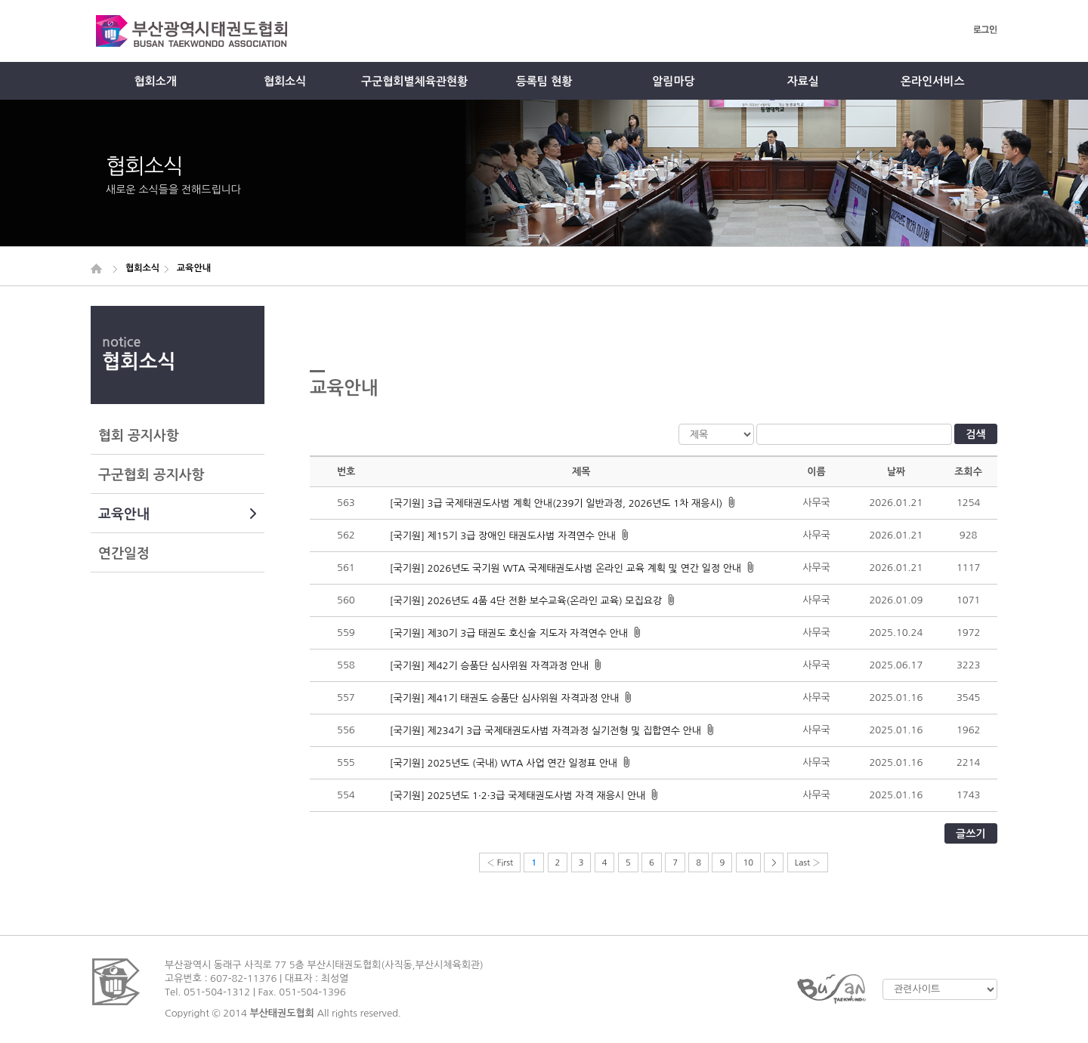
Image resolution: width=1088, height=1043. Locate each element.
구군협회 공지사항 (151, 475)
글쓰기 (970, 834)
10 (748, 862)
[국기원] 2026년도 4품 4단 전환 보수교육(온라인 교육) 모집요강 (526, 601)
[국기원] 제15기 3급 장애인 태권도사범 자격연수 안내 (503, 536)
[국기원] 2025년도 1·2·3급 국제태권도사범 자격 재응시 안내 (517, 796)
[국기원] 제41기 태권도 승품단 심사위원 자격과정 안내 (505, 698)
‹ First (500, 862)
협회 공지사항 (138, 436)
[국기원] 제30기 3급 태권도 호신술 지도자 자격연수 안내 (509, 633)
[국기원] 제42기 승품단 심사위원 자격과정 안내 (489, 666)
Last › (808, 862)
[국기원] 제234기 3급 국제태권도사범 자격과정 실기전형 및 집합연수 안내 (545, 731)
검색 (975, 434)
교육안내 (177, 514)
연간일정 (124, 553)
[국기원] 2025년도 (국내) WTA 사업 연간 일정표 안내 (503, 763)
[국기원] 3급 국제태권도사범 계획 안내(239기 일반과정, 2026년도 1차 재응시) (556, 503)
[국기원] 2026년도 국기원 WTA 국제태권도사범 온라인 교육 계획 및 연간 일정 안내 (565, 568)
